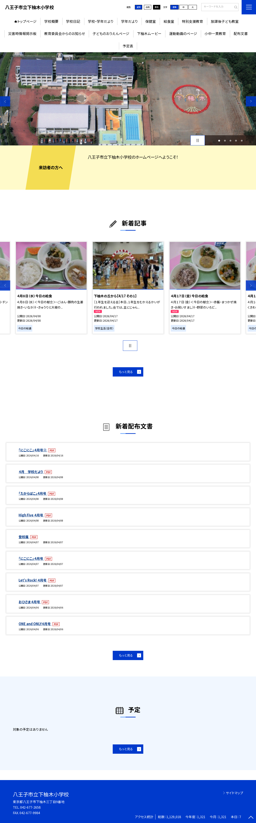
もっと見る (126, 371)
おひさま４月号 (30, 601)
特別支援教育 (192, 21)
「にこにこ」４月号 (31, 558)
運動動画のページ (183, 33)
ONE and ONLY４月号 (35, 623)
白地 (148, 7)
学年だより (129, 21)
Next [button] (251, 101)
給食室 (169, 21)
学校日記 (73, 21)
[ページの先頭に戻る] (251, 818)
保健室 (150, 21)
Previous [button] (5, 101)
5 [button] (242, 140)
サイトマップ (234, 792)
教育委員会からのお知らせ (64, 33)
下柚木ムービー (149, 33)
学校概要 (51, 21)
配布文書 (241, 33)
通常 (139, 7)
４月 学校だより (31, 471)
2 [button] (225, 140)
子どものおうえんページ (111, 33)
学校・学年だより (100, 21)
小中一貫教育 (215, 33)
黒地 (157, 7)
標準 (174, 7)
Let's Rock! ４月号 (33, 580)
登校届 (24, 536)
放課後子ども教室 (225, 21)
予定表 (128, 45)
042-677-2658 (30, 807)
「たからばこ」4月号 (33, 493)
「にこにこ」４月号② (33, 450)
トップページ (27, 21)
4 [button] (236, 140)
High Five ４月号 (31, 515)
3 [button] (230, 140)
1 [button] (219, 140)
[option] (128, 99)
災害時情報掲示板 (22, 33)
